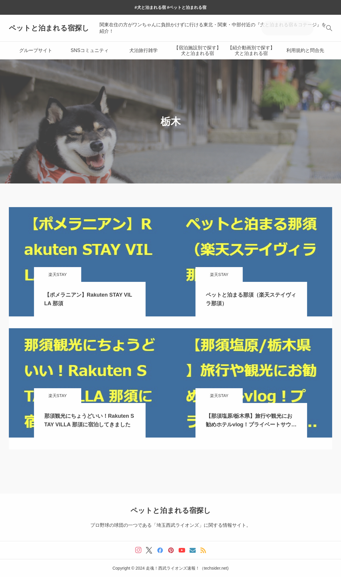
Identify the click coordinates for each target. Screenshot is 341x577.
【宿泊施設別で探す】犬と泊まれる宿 (197, 50)
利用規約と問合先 (305, 50)
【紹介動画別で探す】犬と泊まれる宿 (251, 50)
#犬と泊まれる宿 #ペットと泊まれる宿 (170, 7)
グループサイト (35, 50)
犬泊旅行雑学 (143, 50)
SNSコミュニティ (90, 50)
